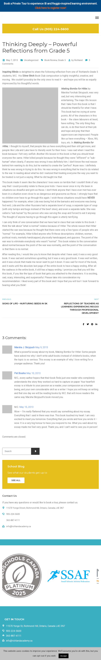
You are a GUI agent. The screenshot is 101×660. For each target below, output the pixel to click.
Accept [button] (63, 656)
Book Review (51, 60)
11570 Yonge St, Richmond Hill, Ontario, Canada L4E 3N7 (35, 626)
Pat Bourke (20, 373)
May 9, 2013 (41, 347)
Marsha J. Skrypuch (24, 347)
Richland (78, 60)
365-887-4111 (13, 635)
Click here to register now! (50, 7)
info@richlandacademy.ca (19, 640)
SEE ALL (16, 480)
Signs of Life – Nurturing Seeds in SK (24, 303)
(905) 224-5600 (57, 29)
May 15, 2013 (26, 407)
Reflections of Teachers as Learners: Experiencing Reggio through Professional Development (80, 308)
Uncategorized (31, 60)
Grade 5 (62, 60)
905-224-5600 (13, 631)
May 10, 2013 (33, 373)
